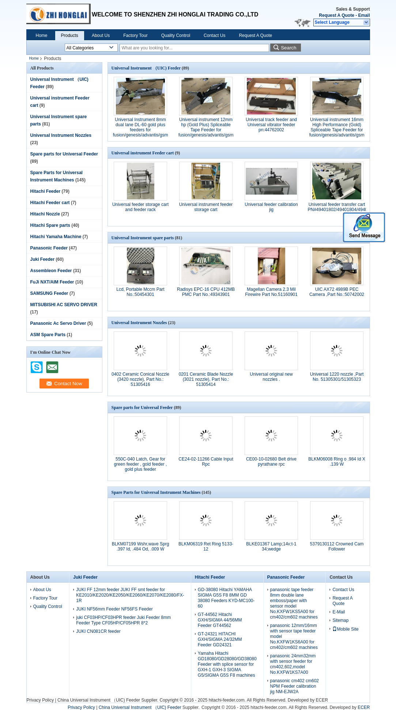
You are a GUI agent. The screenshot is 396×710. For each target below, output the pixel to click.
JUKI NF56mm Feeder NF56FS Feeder (114, 609)
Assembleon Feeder (51, 270)
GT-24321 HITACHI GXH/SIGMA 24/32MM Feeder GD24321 (220, 639)
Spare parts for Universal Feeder (64, 154)
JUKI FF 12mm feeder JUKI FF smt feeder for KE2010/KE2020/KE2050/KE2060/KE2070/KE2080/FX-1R (130, 595)
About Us (101, 35)
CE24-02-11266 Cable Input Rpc (205, 462)
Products (69, 35)
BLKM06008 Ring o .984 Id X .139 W (336, 462)
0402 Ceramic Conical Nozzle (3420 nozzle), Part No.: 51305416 (140, 379)
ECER (322, 700)
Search (288, 47)
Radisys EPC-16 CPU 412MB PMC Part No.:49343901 (206, 292)
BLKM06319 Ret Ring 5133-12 (205, 546)
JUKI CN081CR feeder (98, 631)
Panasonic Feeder (49, 248)
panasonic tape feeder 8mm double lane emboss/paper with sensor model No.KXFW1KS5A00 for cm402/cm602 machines (294, 603)
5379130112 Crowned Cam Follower (337, 546)
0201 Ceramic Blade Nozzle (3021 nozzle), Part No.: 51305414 (206, 379)
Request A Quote (336, 15)
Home (42, 35)
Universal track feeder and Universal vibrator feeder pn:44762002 (271, 124)
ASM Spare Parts (48, 334)
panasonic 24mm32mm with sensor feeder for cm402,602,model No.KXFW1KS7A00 (293, 664)
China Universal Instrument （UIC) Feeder (98, 700)
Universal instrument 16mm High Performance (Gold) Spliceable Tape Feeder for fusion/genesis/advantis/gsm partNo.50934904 (337, 130)
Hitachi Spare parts (50, 225)
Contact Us (214, 35)
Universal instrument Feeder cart (143, 152)
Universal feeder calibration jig (271, 207)
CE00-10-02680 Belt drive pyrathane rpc (271, 462)
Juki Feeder (42, 259)
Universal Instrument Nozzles (60, 135)
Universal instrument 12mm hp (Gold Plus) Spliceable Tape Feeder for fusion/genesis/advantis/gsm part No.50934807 (206, 130)
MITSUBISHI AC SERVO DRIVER (63, 304)
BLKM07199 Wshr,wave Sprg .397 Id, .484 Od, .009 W (140, 546)
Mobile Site (345, 629)
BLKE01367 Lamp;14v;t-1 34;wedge (271, 546)
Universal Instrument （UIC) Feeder (146, 68)
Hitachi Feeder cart (50, 202)
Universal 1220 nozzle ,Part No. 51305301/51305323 (337, 377)
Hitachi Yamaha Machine (56, 236)
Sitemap (340, 620)
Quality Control (175, 35)
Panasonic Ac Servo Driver (58, 323)
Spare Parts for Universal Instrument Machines (156, 492)
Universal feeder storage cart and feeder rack (140, 207)
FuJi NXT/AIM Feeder (52, 282)
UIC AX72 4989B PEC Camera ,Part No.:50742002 (336, 292)
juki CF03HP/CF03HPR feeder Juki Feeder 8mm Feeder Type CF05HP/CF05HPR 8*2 (123, 620)
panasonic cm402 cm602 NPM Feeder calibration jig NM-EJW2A (294, 686)
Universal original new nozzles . (271, 377)
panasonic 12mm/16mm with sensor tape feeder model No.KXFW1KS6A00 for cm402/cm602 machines (294, 636)
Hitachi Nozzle (45, 214)
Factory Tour (135, 35)
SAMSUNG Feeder (49, 293)
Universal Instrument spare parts (143, 237)
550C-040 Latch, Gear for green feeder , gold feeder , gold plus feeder (140, 464)
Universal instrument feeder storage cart (206, 207)
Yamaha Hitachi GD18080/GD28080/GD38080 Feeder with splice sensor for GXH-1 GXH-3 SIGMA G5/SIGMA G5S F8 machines (227, 664)
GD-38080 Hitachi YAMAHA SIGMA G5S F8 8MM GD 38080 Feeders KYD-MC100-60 (226, 598)
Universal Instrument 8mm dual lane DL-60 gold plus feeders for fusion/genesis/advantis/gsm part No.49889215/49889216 (141, 130)
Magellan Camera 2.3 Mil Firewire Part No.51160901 (271, 292)
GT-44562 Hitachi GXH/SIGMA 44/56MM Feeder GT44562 (220, 620)
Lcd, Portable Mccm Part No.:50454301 (140, 292)
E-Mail (338, 612)
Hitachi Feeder (45, 191)
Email (364, 15)
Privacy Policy (40, 700)
